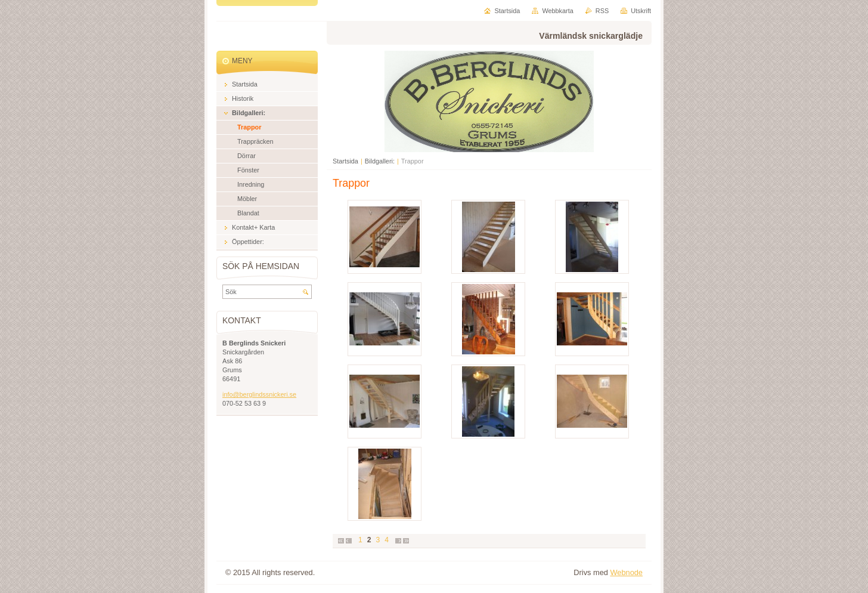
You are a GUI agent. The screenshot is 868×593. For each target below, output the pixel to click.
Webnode (626, 572)
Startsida (345, 161)
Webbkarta (557, 10)
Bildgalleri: (380, 161)
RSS (602, 10)
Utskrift (641, 10)
